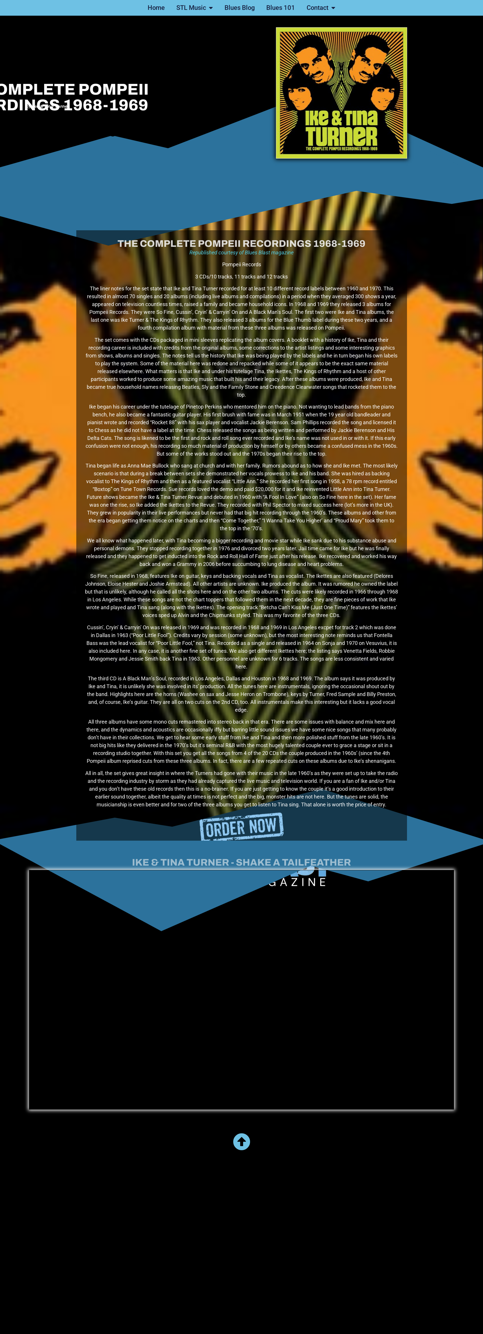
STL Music (194, 8)
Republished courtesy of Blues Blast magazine (241, 339)
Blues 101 (280, 7)
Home (156, 7)
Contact (321, 8)
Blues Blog (240, 7)
